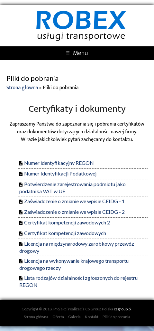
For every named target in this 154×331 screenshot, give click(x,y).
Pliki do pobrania (116, 316)
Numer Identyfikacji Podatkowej (60, 173)
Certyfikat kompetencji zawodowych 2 (67, 222)
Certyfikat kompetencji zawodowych (65, 233)
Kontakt (91, 316)
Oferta (58, 316)
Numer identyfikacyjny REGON (59, 163)
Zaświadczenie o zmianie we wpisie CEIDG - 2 (74, 212)
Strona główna (22, 87)
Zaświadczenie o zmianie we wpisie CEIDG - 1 (74, 201)
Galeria (74, 316)
